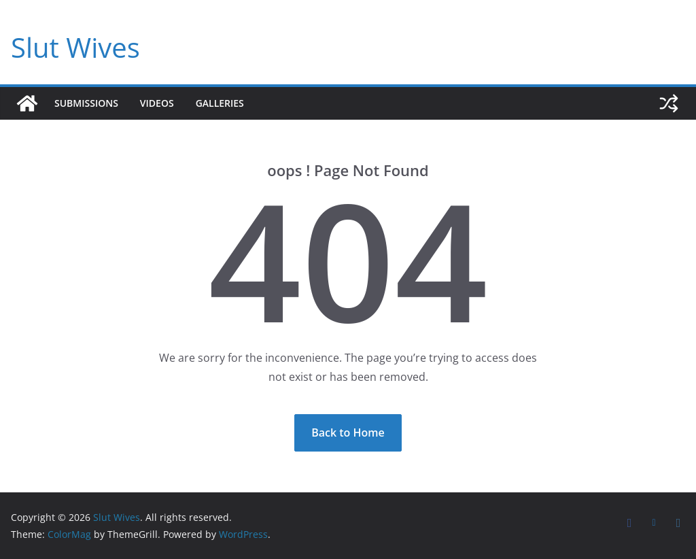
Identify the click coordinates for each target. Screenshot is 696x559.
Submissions (86, 103)
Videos (157, 103)
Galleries (220, 103)
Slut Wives (75, 47)
